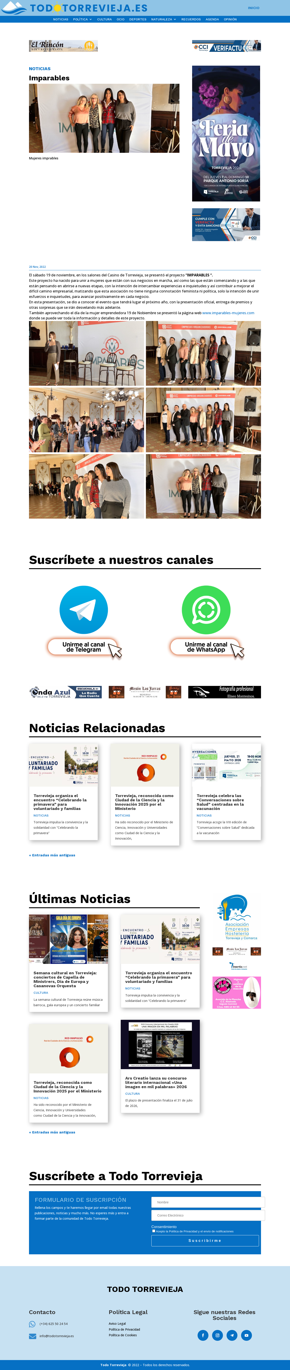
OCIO (120, 19)
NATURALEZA (161, 19)
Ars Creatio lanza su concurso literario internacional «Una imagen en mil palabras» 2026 (156, 1082)
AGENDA (212, 19)
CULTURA (104, 19)
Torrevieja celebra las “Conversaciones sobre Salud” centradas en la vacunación (220, 802)
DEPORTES (137, 19)
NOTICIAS (60, 19)
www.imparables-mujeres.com (228, 312)
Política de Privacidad (183, 1231)
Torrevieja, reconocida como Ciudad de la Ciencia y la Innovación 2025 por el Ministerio (144, 802)
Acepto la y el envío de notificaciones (193, 1231)
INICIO (253, 8)
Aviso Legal (117, 1323)
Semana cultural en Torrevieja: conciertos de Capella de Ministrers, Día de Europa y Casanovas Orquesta (65, 979)
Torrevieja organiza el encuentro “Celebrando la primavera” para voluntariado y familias (60, 802)
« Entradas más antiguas (52, 855)
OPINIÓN (230, 19)
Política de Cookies (123, 1335)
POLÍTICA (80, 19)
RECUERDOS (191, 19)
